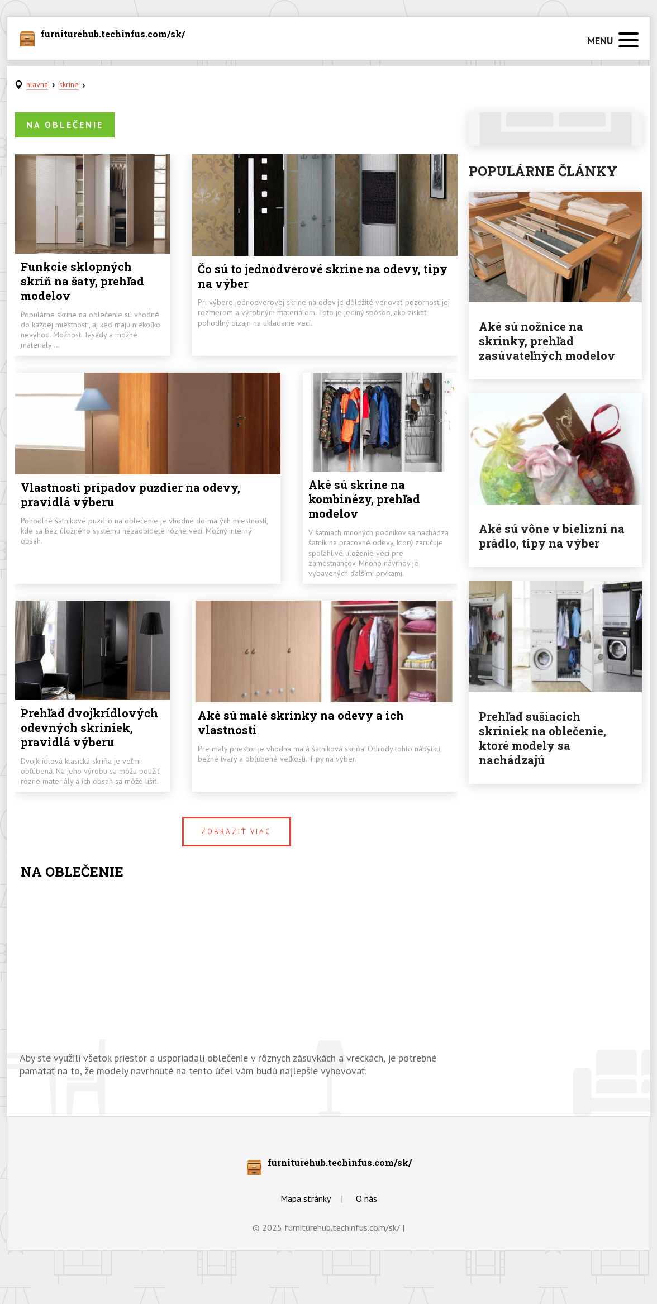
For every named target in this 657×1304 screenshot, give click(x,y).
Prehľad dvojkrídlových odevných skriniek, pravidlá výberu (89, 727)
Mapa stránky (305, 1198)
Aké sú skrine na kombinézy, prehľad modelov (364, 499)
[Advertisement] (237, 967)
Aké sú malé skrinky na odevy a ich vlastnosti (301, 722)
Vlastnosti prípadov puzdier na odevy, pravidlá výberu (130, 494)
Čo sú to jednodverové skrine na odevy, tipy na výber (322, 276)
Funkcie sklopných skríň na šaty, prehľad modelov (82, 281)
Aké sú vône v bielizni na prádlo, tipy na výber (552, 535)
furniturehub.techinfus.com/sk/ (113, 35)
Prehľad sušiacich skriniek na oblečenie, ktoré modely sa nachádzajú (542, 738)
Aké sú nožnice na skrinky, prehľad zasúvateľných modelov (547, 341)
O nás (366, 1198)
